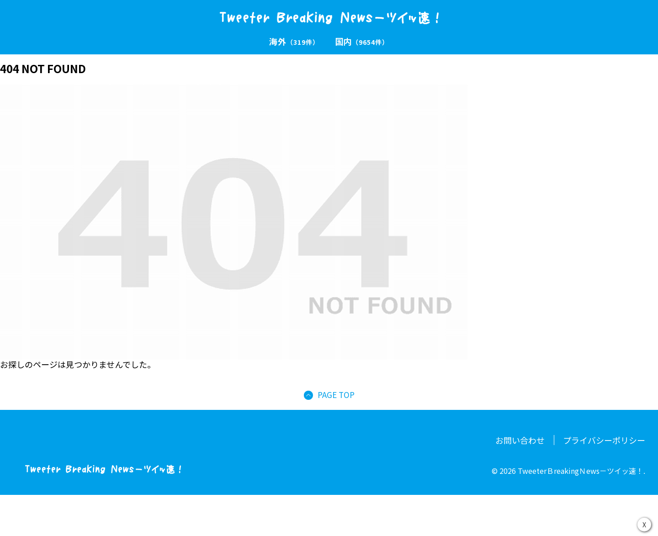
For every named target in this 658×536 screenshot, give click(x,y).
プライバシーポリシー (604, 440)
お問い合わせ (520, 440)
